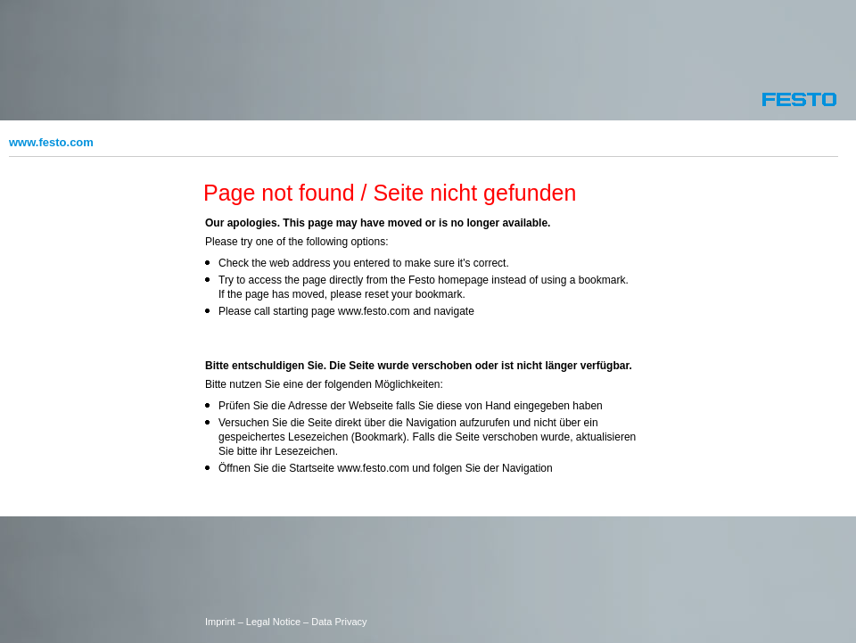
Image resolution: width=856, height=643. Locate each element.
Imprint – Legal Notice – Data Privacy (286, 621)
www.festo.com (51, 142)
